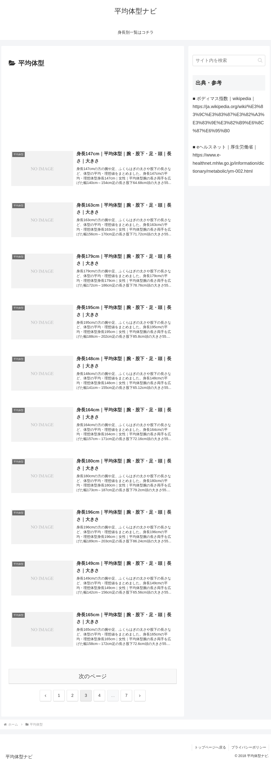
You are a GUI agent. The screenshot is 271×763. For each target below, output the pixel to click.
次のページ (93, 676)
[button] (260, 60)
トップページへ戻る (210, 747)
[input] (229, 60)
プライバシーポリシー (248, 747)
